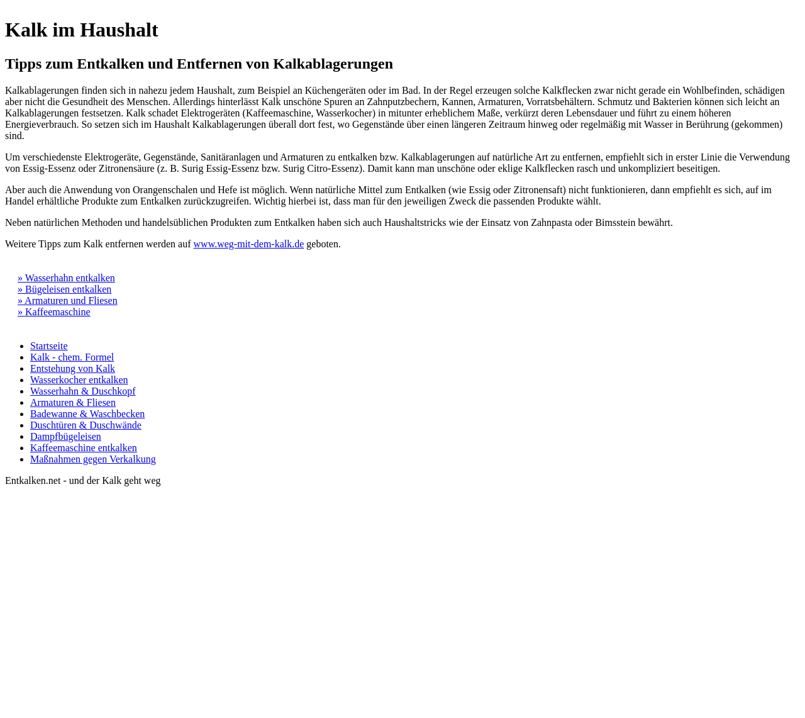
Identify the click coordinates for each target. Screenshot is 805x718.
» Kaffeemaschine (54, 311)
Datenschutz (83, 491)
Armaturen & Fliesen (73, 402)
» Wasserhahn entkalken (66, 277)
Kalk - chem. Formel (72, 357)
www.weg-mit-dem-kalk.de (249, 243)
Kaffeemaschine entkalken (83, 447)
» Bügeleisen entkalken (64, 289)
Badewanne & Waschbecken (87, 413)
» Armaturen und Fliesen (68, 300)
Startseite (49, 345)
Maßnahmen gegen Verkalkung (93, 459)
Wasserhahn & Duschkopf (83, 391)
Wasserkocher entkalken (79, 379)
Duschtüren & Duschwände (86, 425)
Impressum (27, 491)
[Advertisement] (715, 529)
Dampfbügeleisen (65, 436)
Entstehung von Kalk (72, 368)
